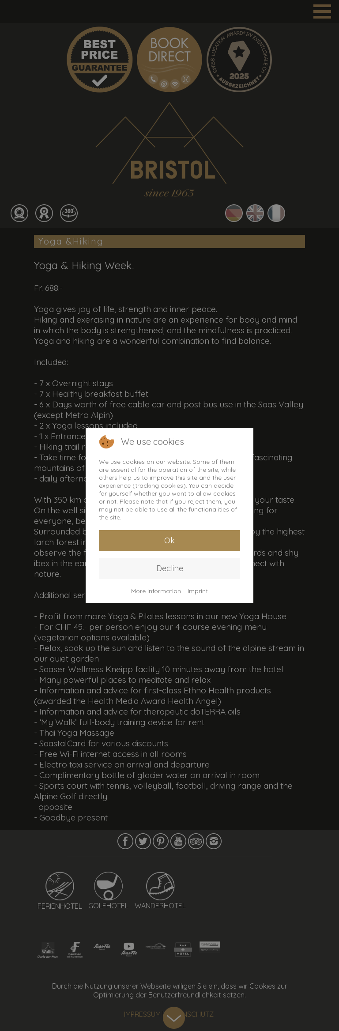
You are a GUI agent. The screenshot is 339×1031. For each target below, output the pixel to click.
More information (156, 591)
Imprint (198, 591)
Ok (169, 540)
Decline (169, 568)
